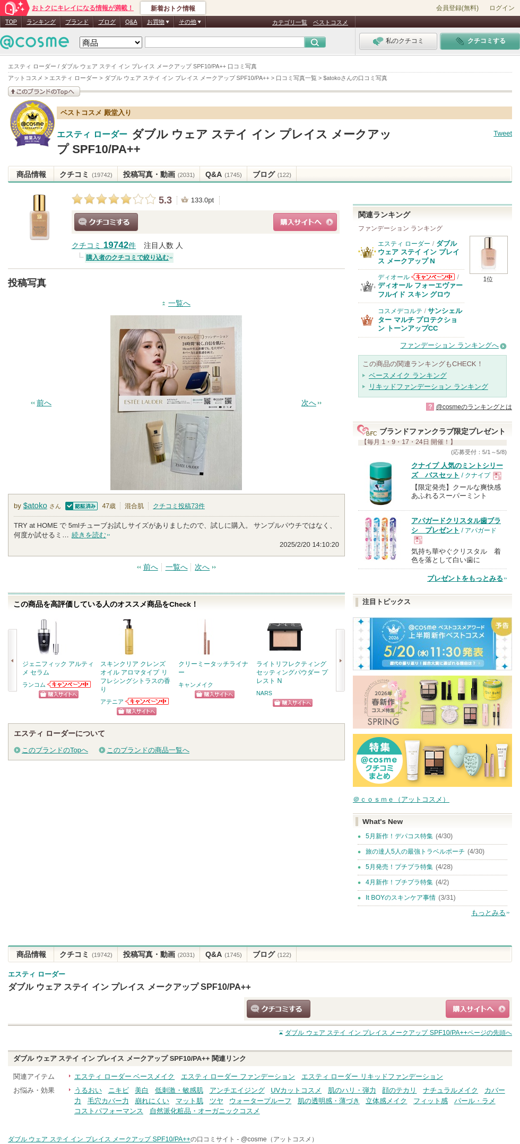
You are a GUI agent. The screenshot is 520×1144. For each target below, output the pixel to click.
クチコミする (106, 222)
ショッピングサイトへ (305, 222)
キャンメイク (195, 684)
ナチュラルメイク (450, 1090)
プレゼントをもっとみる (465, 578)
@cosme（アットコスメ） (279, 1139)
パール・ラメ (475, 1101)
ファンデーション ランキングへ (449, 345)
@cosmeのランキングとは (474, 407)
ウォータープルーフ (260, 1101)
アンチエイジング (237, 1090)
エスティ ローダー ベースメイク (124, 1076)
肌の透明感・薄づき (329, 1101)
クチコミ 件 (104, 246)
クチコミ (85, 174)
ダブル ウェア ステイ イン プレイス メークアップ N (419, 252)
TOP (11, 22)
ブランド (77, 22)
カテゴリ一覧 (289, 22)
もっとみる (488, 913)
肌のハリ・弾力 (352, 1090)
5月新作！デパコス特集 (399, 836)
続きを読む (89, 535)
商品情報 (31, 174)
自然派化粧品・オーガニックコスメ (205, 1111)
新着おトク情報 (173, 8)
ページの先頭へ (398, 1032)
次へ (308, 403)
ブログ (107, 22)
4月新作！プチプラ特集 (399, 882)
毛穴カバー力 (108, 1101)
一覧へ (179, 303)
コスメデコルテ (400, 311)
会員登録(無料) (457, 8)
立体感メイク (386, 1101)
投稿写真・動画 (159, 174)
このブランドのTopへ (55, 750)
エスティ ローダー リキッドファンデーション (372, 1076)
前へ (44, 403)
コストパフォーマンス (108, 1111)
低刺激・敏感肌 (179, 1090)
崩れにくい (152, 1101)
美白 (142, 1090)
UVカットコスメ (296, 1090)
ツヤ (216, 1101)
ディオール (394, 277)
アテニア (112, 701)
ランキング (41, 22)
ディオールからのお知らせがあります (433, 276)
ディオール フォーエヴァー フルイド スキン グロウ (420, 289)
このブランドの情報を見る (44, 91)
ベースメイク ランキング (408, 375)
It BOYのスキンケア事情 (401, 897)
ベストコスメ (330, 22)
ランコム (34, 684)
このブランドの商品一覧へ (148, 750)
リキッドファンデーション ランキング (428, 387)
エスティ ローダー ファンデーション (238, 1076)
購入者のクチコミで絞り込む (127, 257)
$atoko (35, 505)
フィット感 (430, 1101)
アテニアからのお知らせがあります (147, 701)
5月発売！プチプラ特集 (399, 867)
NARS (264, 693)
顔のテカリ (399, 1090)
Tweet (502, 133)
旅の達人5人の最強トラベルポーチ (415, 851)
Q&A (131, 22)
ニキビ (118, 1090)
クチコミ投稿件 (179, 506)
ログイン (502, 8)
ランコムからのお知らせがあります (69, 684)
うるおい (88, 1090)
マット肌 (189, 1101)
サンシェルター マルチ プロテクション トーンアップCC (420, 319)
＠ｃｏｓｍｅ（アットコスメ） (401, 799)
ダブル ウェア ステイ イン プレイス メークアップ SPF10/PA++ (129, 986)
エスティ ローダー (92, 134)
